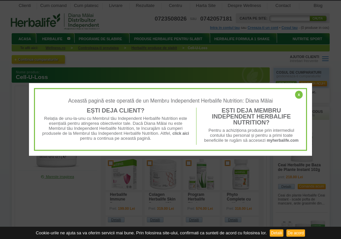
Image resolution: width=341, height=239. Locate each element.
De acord (296, 233)
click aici (180, 133)
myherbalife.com (282, 140)
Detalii (276, 233)
